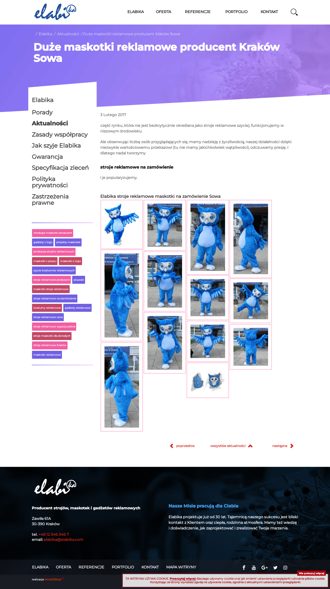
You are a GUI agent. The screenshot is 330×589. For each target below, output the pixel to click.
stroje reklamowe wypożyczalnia (54, 326)
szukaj (294, 12)
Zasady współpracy (60, 134)
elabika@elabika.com (63, 539)
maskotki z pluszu (44, 261)
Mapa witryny (181, 567)
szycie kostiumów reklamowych (54, 270)
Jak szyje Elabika (56, 145)
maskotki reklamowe (47, 354)
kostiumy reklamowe (47, 307)
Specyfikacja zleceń (60, 167)
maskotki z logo (70, 261)
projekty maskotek (68, 242)
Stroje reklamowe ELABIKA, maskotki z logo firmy (55, 11)
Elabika (45, 34)
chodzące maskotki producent (52, 232)
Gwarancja (47, 156)
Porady (42, 112)
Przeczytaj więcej (183, 578)
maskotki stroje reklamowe (50, 289)
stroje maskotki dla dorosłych (51, 335)
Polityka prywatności (50, 182)
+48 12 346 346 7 (53, 534)
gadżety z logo (42, 242)
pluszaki (79, 279)
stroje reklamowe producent (51, 279)
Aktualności (68, 34)
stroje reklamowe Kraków (49, 345)
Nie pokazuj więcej (311, 573)
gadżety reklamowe (77, 307)
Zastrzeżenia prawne (50, 199)
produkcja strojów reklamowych (53, 251)
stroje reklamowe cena (48, 317)
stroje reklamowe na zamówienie (54, 298)
